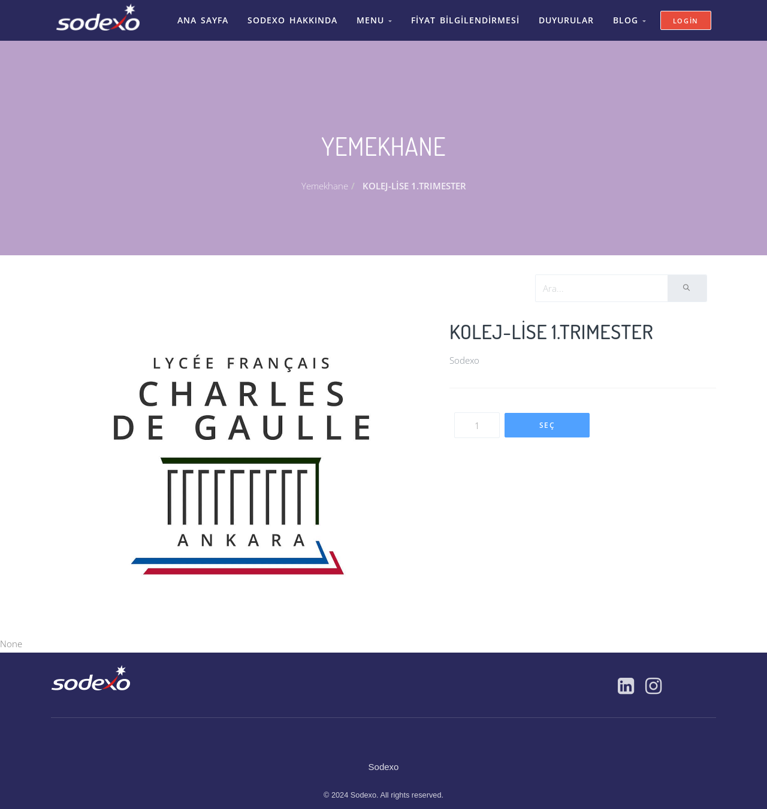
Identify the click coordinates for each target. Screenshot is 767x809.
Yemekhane (324, 180)
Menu (376, 17)
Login (686, 17)
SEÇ (547, 419)
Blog (621, 17)
